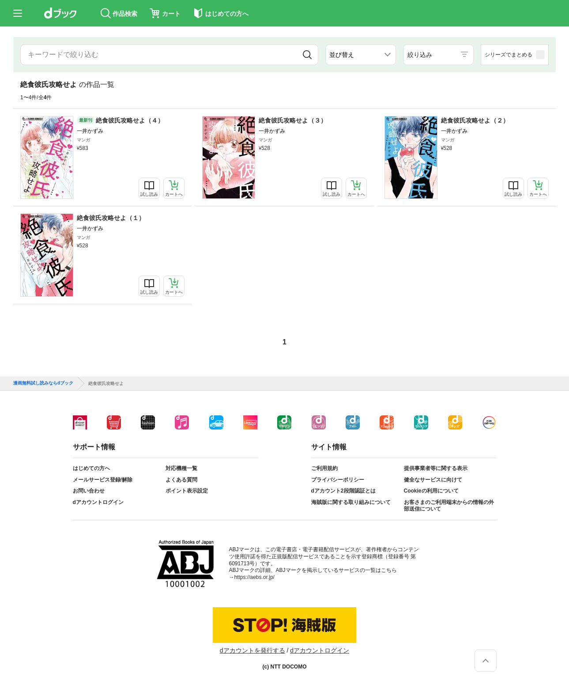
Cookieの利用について (431, 491)
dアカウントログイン (98, 502)
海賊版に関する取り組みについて (351, 502)
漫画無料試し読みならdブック (43, 383)
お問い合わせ (89, 491)
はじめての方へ (91, 468)
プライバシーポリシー (337, 480)
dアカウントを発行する (252, 650)
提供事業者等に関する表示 (435, 468)
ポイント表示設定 (187, 491)
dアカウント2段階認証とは (343, 491)
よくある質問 (181, 480)
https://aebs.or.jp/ (254, 577)
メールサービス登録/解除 (102, 480)
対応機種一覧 (181, 468)
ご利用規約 (324, 468)
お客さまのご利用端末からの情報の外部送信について (449, 505)
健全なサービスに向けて (433, 480)
